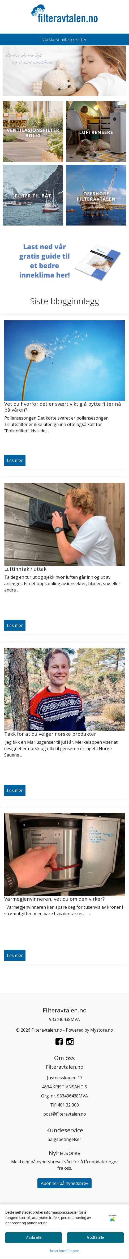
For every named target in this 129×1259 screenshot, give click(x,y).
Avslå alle (33, 1237)
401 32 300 (68, 1105)
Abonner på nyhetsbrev (64, 1183)
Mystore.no (101, 1030)
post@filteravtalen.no (64, 1114)
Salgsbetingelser (64, 1139)
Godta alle (95, 1237)
